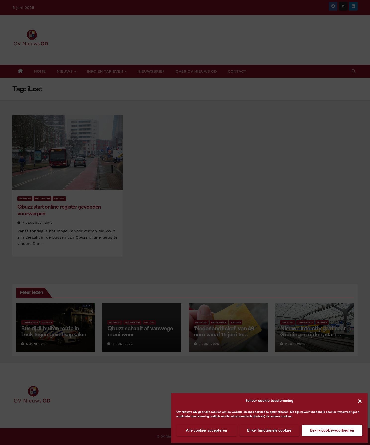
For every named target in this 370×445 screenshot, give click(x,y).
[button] (359, 400)
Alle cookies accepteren (206, 430)
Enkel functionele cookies (269, 430)
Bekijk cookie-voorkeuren (332, 430)
